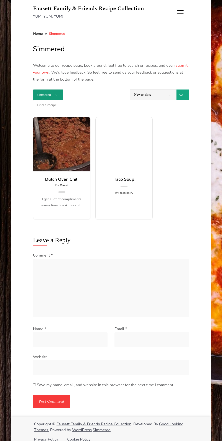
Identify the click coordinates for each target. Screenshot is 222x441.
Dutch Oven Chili (57, 169)
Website (40, 352)
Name (39, 324)
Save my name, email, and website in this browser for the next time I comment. (105, 380)
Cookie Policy (79, 434)
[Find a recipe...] (116, 95)
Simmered (102, 425)
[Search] (182, 95)
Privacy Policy (46, 434)
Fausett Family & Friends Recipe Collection (88, 8)
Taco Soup (111, 169)
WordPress (82, 425)
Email (120, 324)
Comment (43, 250)
